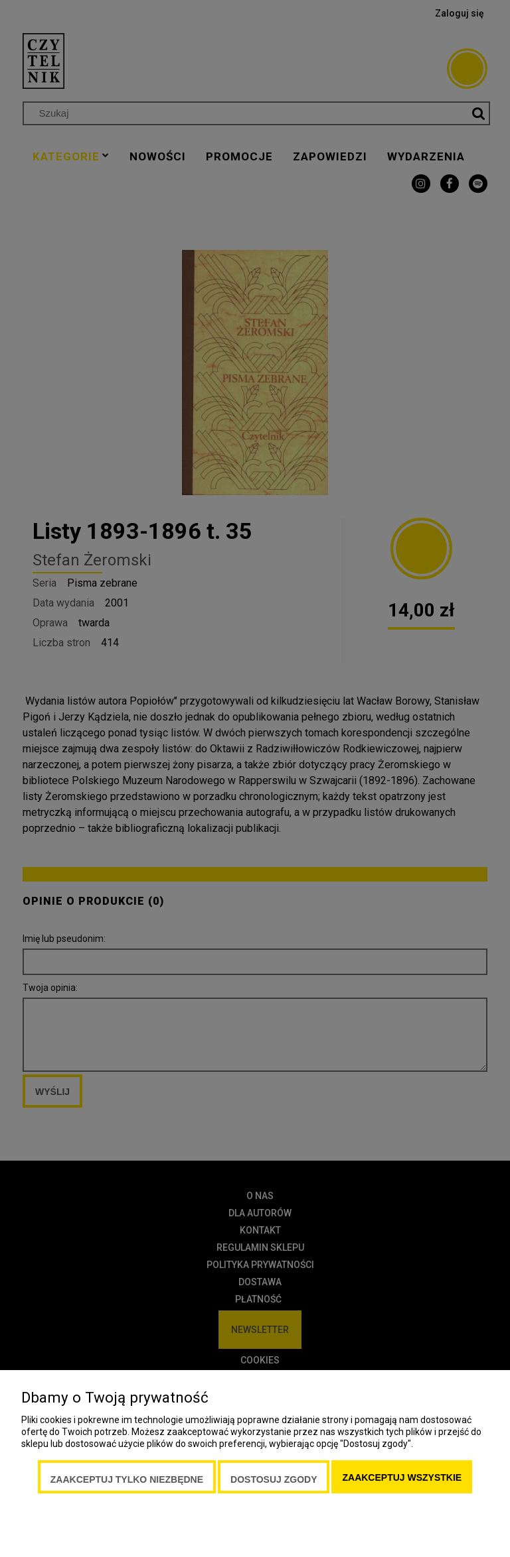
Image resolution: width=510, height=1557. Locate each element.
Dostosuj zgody (273, 1479)
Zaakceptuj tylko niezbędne (126, 1479)
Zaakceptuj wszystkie (402, 1477)
